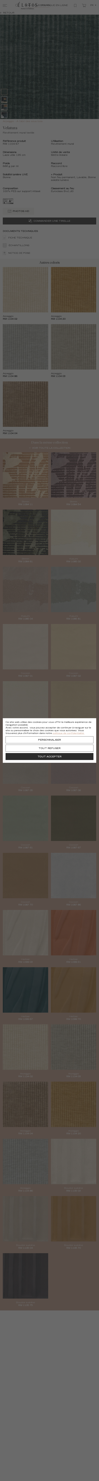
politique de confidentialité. (69, 733)
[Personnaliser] (49, 739)
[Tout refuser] (49, 748)
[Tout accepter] (49, 756)
